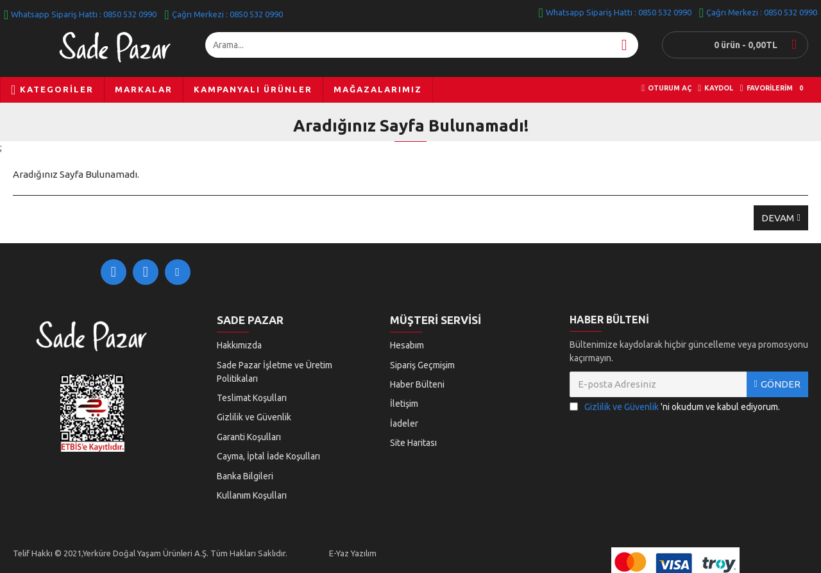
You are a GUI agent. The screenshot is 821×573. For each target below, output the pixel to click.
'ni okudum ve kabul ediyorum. (675, 413)
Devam (777, 217)
